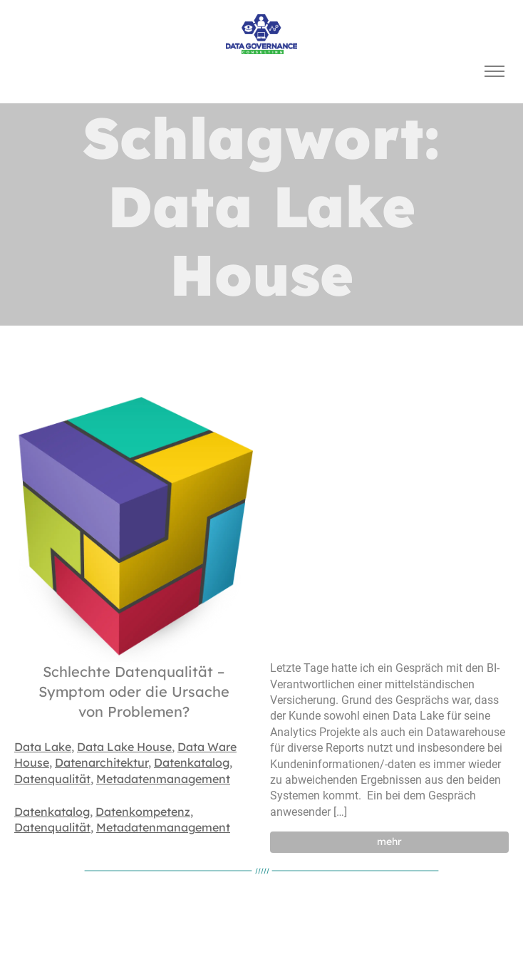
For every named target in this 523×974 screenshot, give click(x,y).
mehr (389, 841)
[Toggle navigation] (494, 71)
